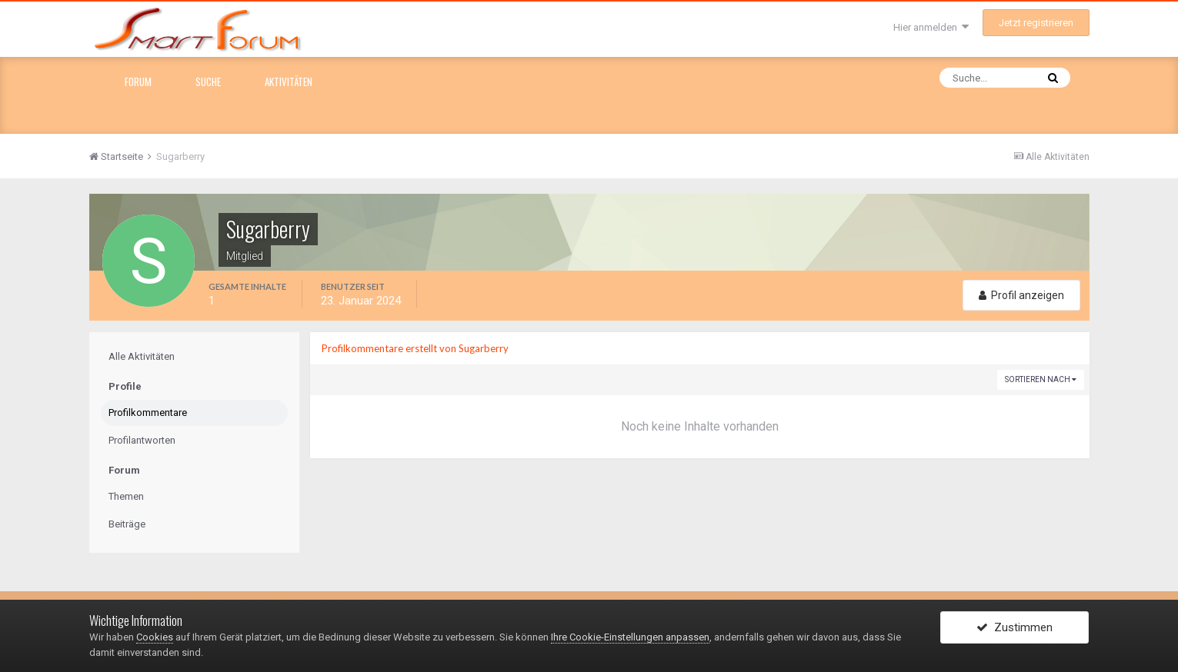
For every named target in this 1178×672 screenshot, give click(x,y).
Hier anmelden (931, 27)
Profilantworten (141, 440)
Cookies (154, 637)
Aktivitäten (288, 81)
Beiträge (126, 524)
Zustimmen (1014, 628)
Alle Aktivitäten (141, 356)
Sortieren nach (1040, 379)
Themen (126, 496)
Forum (138, 81)
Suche (208, 81)
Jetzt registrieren (1036, 22)
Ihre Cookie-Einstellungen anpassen (630, 637)
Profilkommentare (147, 412)
